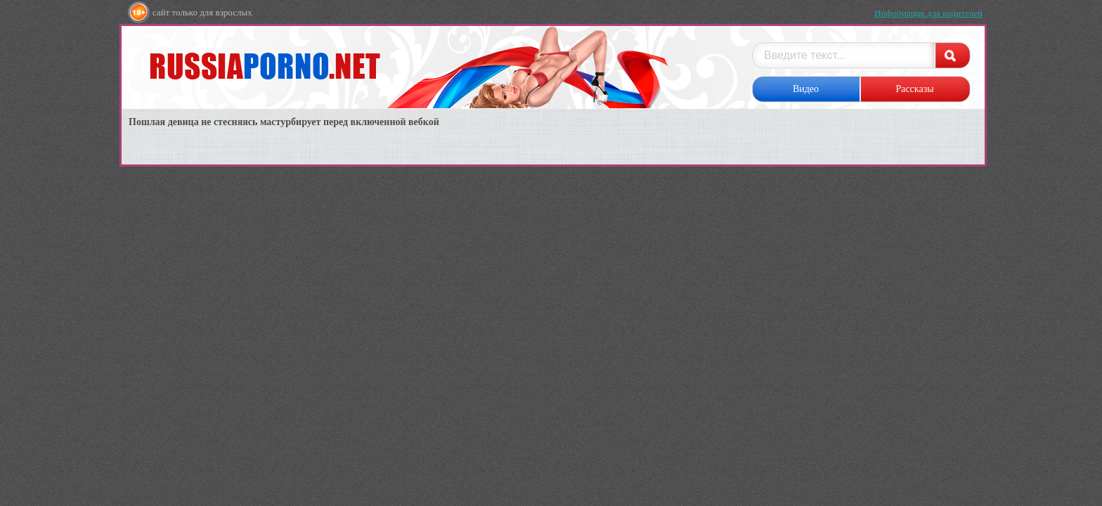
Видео (806, 89)
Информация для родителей (928, 13)
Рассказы (914, 89)
